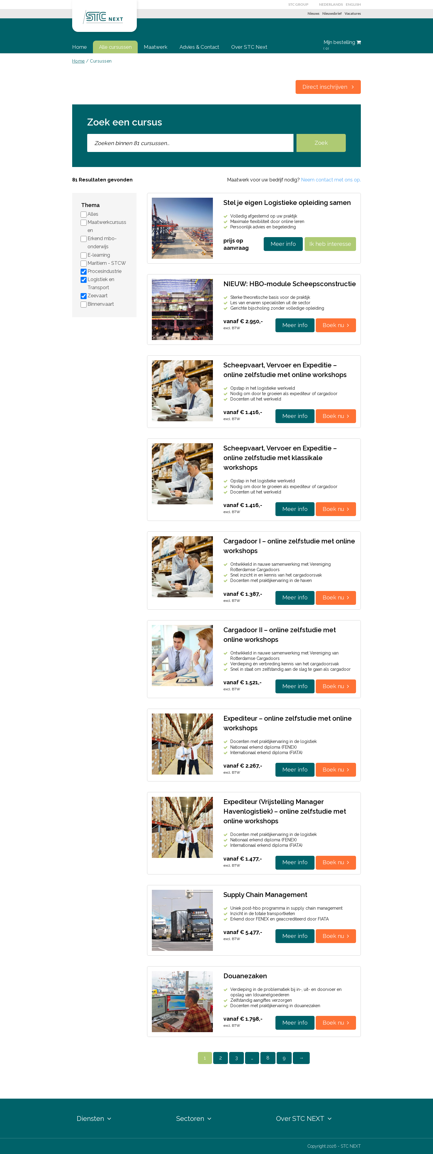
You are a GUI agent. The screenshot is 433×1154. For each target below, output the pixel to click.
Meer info (283, 244)
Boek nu (336, 325)
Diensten (94, 1118)
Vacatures (353, 13)
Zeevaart (98, 296)
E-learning (99, 255)
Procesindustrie (104, 271)
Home (79, 47)
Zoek (321, 143)
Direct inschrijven (328, 87)
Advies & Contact (199, 47)
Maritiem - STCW (107, 263)
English (353, 4)
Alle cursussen (115, 47)
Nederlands (331, 4)
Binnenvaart (101, 304)
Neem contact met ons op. (331, 180)
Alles (93, 214)
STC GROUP (298, 4)
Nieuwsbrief (332, 13)
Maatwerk (155, 47)
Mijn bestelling (342, 45)
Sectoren (193, 1118)
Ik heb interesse (330, 244)
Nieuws (313, 13)
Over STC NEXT (304, 1118)
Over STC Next (249, 47)
